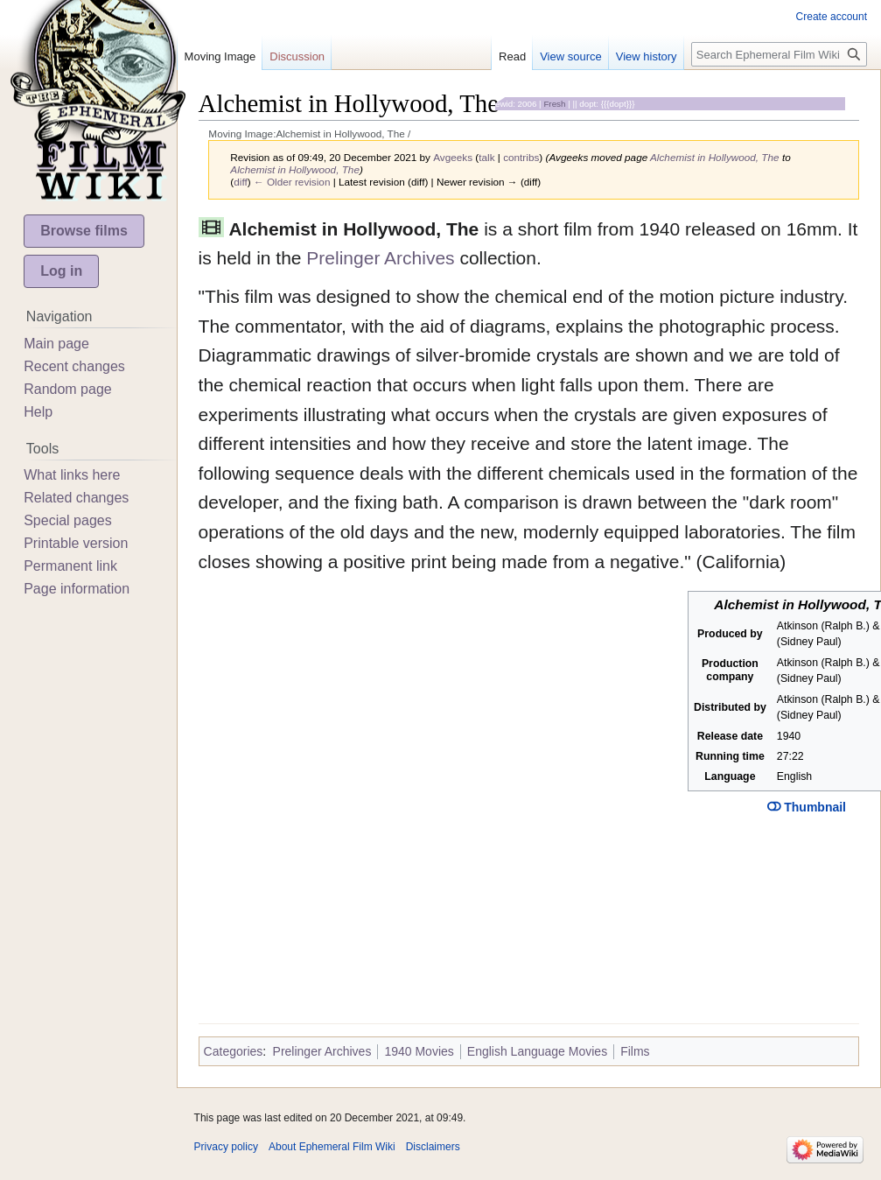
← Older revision (292, 181)
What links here (72, 474)
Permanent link (70, 565)
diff (240, 181)
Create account (831, 17)
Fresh (554, 104)
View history (646, 56)
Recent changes (74, 366)
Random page (68, 389)
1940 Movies (418, 1051)
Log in (61, 270)
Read (512, 56)
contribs (521, 157)
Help (38, 411)
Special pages (68, 520)
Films (634, 1051)
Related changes (76, 497)
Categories (233, 1051)
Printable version (76, 543)
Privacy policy (226, 1147)
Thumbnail (806, 807)
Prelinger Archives (380, 258)
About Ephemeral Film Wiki (332, 1147)
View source (571, 56)
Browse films (84, 230)
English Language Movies (537, 1051)
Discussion (297, 56)
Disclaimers (433, 1147)
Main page (56, 343)
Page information (76, 588)
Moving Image (220, 56)
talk (486, 157)
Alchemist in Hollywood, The (715, 157)
